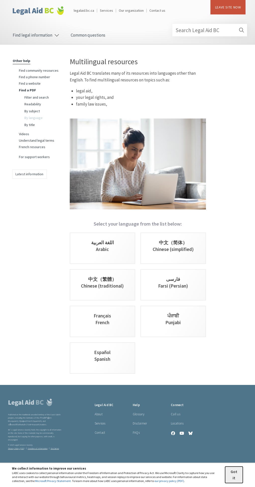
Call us (175, 414)
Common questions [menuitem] (88, 35)
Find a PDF (27, 90)
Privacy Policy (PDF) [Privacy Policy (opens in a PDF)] (16, 448)
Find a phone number (34, 77)
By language (33, 118)
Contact (100, 432)
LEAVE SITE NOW (228, 7)
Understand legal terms (36, 140)
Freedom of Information (38, 448)
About (99, 414)
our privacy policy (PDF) (169, 481)
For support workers (34, 157)
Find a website (30, 83)
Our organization (131, 10)
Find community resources (39, 70)
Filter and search (36, 97)
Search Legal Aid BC (211, 30)
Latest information (29, 174)
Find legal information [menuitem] (36, 35)
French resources (32, 147)
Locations (177, 423)
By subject (32, 111)
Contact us (157, 10)
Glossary (138, 414)
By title (29, 124)
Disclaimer (140, 423)
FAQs (136, 432)
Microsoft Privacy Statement (53, 481)
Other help (21, 61)
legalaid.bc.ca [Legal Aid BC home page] (84, 10)
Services (106, 10)
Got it (234, 474)
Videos (24, 134)
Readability (32, 104)
